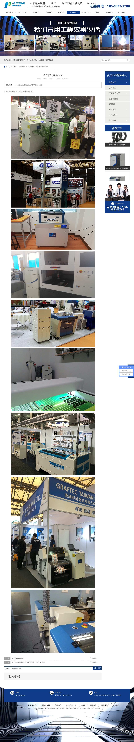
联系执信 (109, 12)
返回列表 (97, 668)
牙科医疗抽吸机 (32, 60)
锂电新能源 (113, 99)
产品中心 (49, 12)
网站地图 (116, 705)
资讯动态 (85, 12)
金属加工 (112, 88)
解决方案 (61, 12)
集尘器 (41, 60)
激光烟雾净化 (16, 668)
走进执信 (97, 12)
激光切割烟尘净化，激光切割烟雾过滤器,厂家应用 (28, 662)
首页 (15, 67)
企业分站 (121, 12)
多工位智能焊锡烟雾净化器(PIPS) (117, 169)
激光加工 (112, 82)
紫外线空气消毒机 (19, 60)
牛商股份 (90, 708)
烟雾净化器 (22, 12)
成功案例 (73, 12)
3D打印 (112, 104)
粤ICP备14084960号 (72, 708)
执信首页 (9, 12)
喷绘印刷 (112, 110)
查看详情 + (93, 658)
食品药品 (112, 120)
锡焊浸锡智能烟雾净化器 (117, 145)
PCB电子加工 (114, 93)
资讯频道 (22, 67)
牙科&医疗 (113, 115)
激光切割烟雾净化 (42, 67)
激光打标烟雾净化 (18, 658)
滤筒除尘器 (36, 12)
